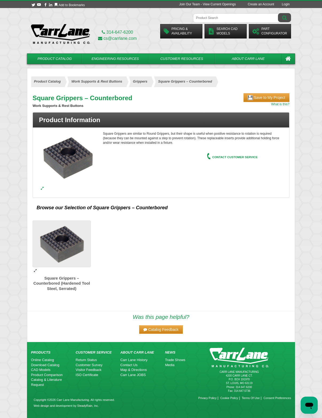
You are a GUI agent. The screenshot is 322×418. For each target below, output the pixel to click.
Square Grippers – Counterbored (130, 207)
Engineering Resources (115, 59)
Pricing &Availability (178, 31)
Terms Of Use (251, 398)
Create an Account (261, 4)
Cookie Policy (229, 398)
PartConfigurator (269, 31)
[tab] (161, 120)
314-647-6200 (117, 32)
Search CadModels (223, 31)
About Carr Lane (248, 59)
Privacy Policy (207, 398)
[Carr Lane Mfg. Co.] (60, 34)
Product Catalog (54, 59)
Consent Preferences (277, 398)
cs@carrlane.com (117, 38)
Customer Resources (181, 59)
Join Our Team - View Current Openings (207, 4)
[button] (161, 329)
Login (286, 4)
